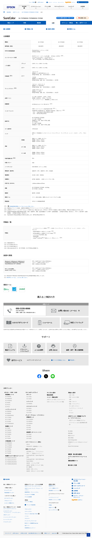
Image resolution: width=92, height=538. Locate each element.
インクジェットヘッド (53, 497)
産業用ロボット (52, 485)
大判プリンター (7, 388)
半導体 (50, 505)
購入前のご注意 (72, 465)
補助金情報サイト (73, 460)
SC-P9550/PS (8, 398)
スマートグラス (28, 511)
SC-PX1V (7, 406)
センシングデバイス (53, 509)
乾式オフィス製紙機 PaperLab (31, 523)
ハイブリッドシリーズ (10, 409)
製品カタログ (71, 435)
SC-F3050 (29, 434)
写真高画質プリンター (9, 492)
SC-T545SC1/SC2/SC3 (10, 457)
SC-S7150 (29, 412)
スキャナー (27, 518)
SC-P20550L (8, 396)
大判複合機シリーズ (10, 441)
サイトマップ (8, 533)
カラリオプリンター (8, 498)
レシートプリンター (7, 519)
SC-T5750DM (8, 447)
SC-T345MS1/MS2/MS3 (11, 464)
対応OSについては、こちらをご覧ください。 (17, 277)
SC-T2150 (7, 436)
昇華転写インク (30, 417)
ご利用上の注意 (23, 533)
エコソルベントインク (32, 406)
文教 (70, 399)
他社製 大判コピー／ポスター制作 (35, 471)
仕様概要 (7, 29)
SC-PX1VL (7, 404)
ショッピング (77, 488)
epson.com (54, 533)
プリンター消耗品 (29, 501)
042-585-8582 (20, 310)
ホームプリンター (8, 490)
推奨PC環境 (51, 29)
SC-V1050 (29, 398)
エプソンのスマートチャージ (9, 508)
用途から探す (72, 392)
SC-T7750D (8, 419)
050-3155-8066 (23, 308)
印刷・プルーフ (72, 401)
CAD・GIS (71, 395)
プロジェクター (28, 509)
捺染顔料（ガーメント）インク (34, 432)
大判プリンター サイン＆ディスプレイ (33, 486)
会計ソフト (27, 525)
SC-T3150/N (8, 434)
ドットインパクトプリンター (9, 517)
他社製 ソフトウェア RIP (33, 463)
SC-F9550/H (29, 421)
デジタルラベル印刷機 (29, 494)
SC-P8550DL (8, 411)
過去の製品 (70, 437)
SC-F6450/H (29, 423)
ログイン (70, 2)
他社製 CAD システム (32, 469)
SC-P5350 (7, 402)
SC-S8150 (29, 410)
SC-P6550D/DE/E (9, 415)
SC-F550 (29, 427)
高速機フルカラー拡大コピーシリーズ (14, 455)
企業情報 (76, 490)
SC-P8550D (8, 413)
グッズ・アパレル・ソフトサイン (35, 415)
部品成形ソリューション (54, 490)
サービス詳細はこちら (59, 360)
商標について (47, 533)
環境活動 (70, 433)
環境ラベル (72, 29)
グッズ (70, 410)
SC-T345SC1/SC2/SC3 (10, 460)
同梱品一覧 (30, 29)
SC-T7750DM (8, 445)
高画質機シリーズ (9, 394)
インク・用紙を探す (52, 397)
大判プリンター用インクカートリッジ (56, 399)
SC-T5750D (8, 421)
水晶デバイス (52, 507)
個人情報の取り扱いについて (35, 533)
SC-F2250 (29, 436)
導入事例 (70, 431)
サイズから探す (51, 392)
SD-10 (28, 444)
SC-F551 (29, 425)
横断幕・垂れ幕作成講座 (75, 454)
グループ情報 (32, 2)
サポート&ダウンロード (79, 485)
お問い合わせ (40, 2)
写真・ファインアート (74, 403)
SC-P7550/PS (8, 400)
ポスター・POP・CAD (10, 392)
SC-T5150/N (8, 432)
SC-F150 (29, 429)
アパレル (71, 412)
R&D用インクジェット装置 (55, 499)
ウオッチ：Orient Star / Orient (31, 513)
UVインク (29, 394)
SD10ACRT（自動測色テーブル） (35, 446)
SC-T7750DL (8, 417)
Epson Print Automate (73, 446)
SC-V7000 (29, 396)
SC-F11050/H (30, 419)
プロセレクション (8, 500)
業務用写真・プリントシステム (31, 492)
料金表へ (72, 360)
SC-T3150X (8, 438)
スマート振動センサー (53, 488)
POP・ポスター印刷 (74, 397)
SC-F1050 (29, 438)
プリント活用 (77, 483)
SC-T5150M (8, 451)
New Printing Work (72, 440)
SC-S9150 (29, 408)
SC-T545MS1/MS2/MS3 (11, 462)
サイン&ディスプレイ (32, 392)
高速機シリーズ (9, 426)
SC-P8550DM (8, 443)
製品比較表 (50, 395)
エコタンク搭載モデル (9, 503)
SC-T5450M (8, 449)
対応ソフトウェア (31, 449)
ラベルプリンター (7, 521)
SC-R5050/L (29, 403)
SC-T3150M (8, 453)
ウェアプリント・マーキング (76, 408)
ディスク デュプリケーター (31, 520)
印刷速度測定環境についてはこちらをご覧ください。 (21, 206)
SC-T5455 (7, 428)
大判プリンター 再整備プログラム (77, 420)
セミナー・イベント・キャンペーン (56, 2)
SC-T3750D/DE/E (9, 423)
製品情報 (7, 479)
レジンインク (30, 401)
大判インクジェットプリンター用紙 (55, 401)
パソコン (27, 516)
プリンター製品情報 (31, 504)
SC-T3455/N (8, 430)
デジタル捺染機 (28, 496)
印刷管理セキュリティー (30, 527)
